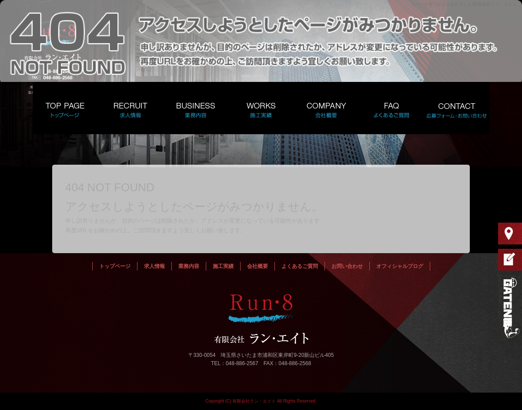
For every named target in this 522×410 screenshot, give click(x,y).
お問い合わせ (456, 108)
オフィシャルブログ (399, 266)
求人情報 (130, 108)
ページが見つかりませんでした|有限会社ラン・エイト (464, 4)
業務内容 (195, 108)
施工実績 (261, 108)
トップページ (65, 108)
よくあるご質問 (391, 108)
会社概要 (326, 108)
